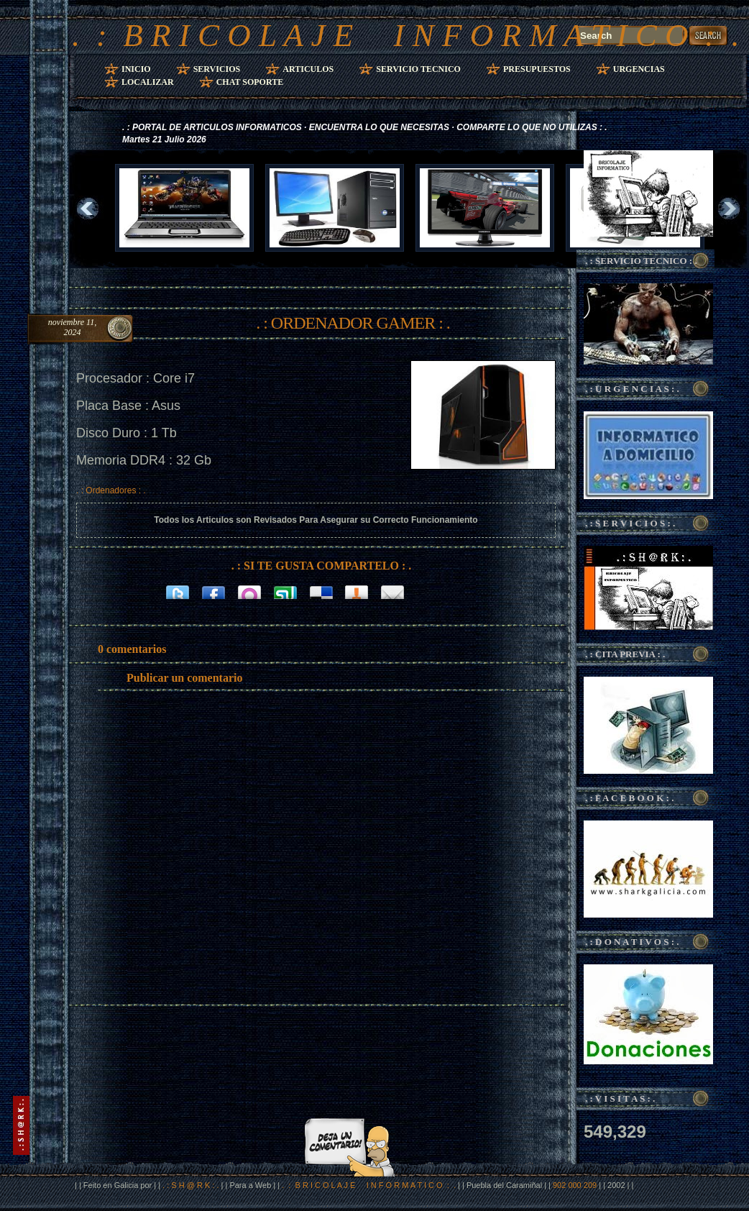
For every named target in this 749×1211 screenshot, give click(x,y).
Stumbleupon (285, 591)
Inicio (136, 69)
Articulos (308, 69)
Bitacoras (357, 591)
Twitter (178, 591)
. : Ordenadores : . (111, 490)
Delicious (321, 591)
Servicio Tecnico (418, 69)
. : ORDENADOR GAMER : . (353, 323)
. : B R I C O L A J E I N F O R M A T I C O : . (406, 35)
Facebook (213, 591)
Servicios (217, 69)
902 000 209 (576, 1185)
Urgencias (639, 69)
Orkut (249, 591)
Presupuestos (537, 69)
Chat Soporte (250, 82)
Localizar (147, 82)
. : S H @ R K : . (190, 1185)
